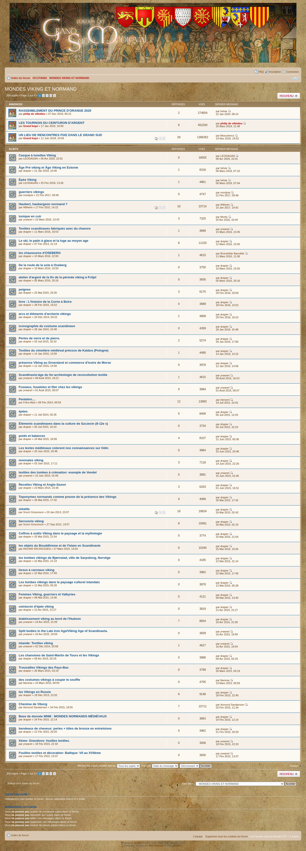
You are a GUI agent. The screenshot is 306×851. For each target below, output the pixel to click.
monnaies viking (31, 460)
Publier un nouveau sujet (288, 96)
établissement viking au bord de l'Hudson (50, 618)
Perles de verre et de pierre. (39, 338)
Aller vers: (188, 783)
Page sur (28, 95)
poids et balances (32, 436)
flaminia (27, 682)
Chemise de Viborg (33, 704)
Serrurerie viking (31, 521)
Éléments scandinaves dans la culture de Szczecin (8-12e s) (63, 423)
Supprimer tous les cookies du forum (226, 836)
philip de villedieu (34, 113)
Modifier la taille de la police (295, 78)
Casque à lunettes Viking (37, 155)
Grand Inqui (30, 126)
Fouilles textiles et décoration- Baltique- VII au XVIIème (60, 753)
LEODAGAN (30, 158)
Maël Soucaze (156, 845)
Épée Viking (28, 179)
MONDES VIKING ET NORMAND (69, 78)
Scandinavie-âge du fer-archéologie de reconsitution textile (63, 375)
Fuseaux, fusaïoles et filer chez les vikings (50, 387)
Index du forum (20, 78)
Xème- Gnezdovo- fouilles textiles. (44, 740)
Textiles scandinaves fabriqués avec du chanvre (55, 228)
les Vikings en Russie (35, 692)
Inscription (275, 71)
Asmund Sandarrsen (35, 707)
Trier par (159, 765)
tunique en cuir (30, 216)
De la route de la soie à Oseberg (42, 265)
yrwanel (27, 219)
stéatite (24, 509)
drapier (27, 170)
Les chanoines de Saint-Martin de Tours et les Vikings (59, 655)
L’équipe (198, 836)
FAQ (261, 71)
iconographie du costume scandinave (47, 326)
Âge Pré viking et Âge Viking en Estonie (48, 167)
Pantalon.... (27, 399)
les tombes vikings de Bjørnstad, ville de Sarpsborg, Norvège (64, 558)
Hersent (225, 399)
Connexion (292, 71)
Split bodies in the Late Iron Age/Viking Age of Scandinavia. (63, 631)
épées (23, 411)
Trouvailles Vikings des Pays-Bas (44, 667)
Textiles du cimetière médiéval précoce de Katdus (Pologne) (64, 350)
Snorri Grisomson (33, 512)
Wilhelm (28, 207)
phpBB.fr (177, 845)
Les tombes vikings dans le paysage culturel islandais (59, 582)
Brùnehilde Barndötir (232, 253)
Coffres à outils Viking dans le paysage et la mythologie (60, 533)
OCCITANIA (40, 78)
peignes (25, 289)
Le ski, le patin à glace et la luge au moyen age (53, 240)
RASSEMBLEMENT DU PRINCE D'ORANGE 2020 (55, 110)
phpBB (138, 843)
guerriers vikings (31, 192)
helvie (223, 111)
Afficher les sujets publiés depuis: (108, 765)
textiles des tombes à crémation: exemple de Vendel (58, 472)
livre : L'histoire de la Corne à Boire (45, 301)
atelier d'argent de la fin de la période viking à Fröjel (57, 277)
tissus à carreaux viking (37, 570)
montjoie (28, 195)
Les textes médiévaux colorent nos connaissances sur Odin (63, 448)
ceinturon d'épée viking (36, 606)
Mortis (224, 216)
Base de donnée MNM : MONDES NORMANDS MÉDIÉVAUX (63, 716)
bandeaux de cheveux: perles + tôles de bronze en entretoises (65, 728)
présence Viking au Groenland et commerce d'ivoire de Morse (65, 362)
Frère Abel (29, 402)
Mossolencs (227, 135)
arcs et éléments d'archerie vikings (45, 314)
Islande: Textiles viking (36, 643)
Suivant (294, 765)
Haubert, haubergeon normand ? (43, 204)
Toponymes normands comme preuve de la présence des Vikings (67, 497)
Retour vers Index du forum (23, 783)
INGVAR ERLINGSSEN (37, 548)
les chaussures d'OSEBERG (40, 253)
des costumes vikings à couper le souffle (49, 679)
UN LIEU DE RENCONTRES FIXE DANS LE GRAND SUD (60, 135)
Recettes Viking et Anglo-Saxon (42, 484)
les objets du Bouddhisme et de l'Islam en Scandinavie (59, 545)
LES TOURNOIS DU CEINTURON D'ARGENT (51, 123)
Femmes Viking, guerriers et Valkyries (47, 594)
